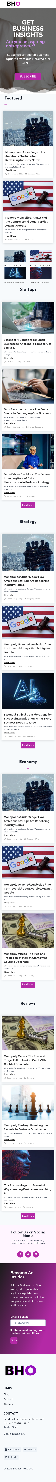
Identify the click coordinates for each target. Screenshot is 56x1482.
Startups (29, 362)
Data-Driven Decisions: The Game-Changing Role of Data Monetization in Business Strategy (27, 478)
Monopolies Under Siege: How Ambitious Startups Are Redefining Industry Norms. (25, 156)
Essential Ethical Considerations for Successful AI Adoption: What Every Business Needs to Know (28, 718)
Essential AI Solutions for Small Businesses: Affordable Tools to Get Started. (27, 343)
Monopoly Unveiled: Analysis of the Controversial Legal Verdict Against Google (26, 221)
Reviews (29, 1207)
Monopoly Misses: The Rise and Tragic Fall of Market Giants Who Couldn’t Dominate (25, 957)
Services (31, 496)
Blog (6, 1394)
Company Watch (35, 174)
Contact (8, 1399)
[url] (15, 256)
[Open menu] (49, 4)
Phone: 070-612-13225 (16, 1423)
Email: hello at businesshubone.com (24, 1419)
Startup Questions (35, 427)
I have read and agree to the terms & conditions (27, 1332)
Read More (11, 170)
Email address (19, 1316)
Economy (32, 240)
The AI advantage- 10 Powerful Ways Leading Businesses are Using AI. (27, 1189)
